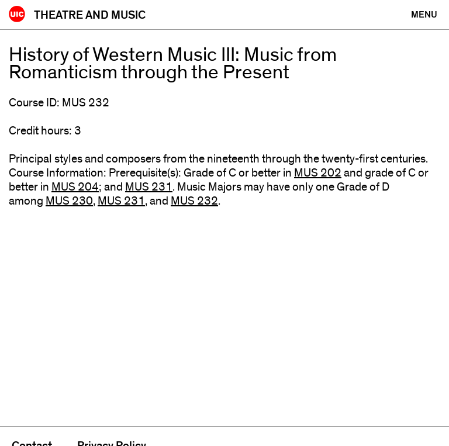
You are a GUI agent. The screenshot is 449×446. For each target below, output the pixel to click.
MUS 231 (148, 187)
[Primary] (424, 14)
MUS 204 (75, 187)
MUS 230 (69, 201)
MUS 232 (194, 201)
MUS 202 (317, 173)
